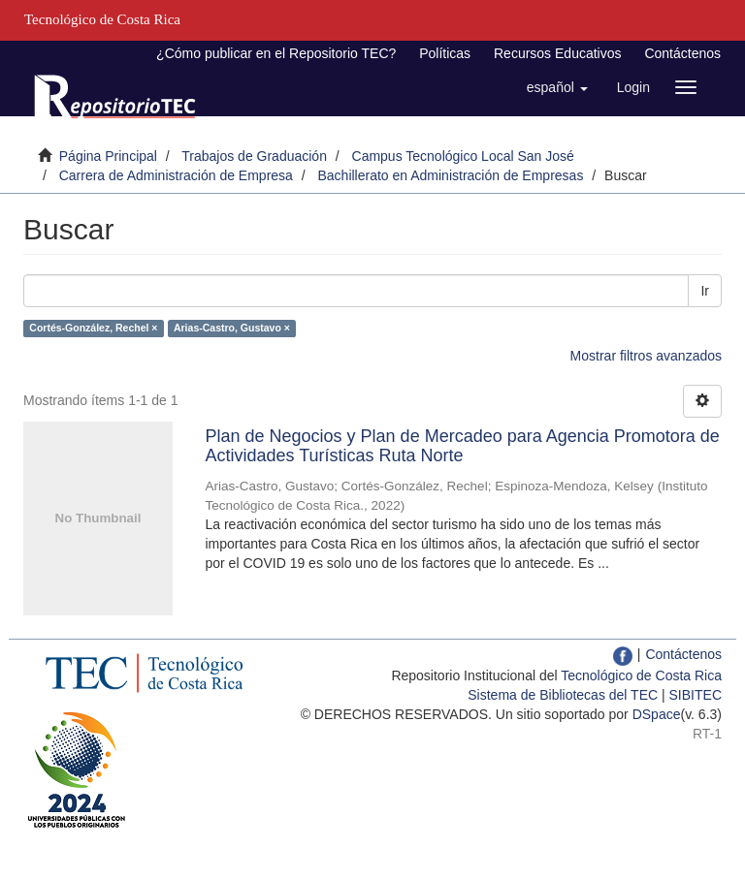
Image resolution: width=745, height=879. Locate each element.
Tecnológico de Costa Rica (641, 675)
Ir (704, 290)
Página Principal (108, 156)
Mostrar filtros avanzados (646, 355)
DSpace (656, 714)
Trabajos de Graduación (254, 156)
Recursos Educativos (558, 53)
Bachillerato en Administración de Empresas (450, 175)
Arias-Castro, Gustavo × (232, 327)
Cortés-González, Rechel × (93, 327)
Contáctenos (682, 53)
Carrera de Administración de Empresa (176, 175)
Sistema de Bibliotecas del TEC (563, 695)
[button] (557, 87)
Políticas (444, 53)
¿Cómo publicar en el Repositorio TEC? (276, 53)
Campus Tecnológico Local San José (463, 156)
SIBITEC (695, 695)
